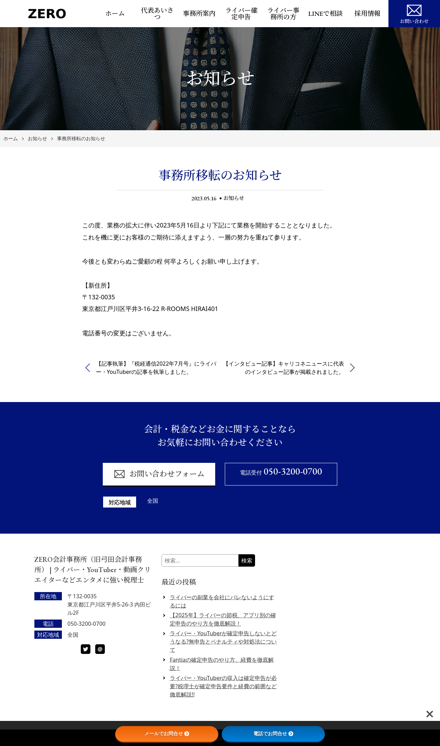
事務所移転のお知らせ (81, 139)
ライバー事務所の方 (283, 13)
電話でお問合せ (273, 734)
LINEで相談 (325, 13)
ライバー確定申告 (241, 13)
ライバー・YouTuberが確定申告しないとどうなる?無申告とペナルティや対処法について (223, 642)
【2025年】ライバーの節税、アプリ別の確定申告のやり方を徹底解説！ (223, 619)
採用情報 (367, 13)
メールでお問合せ (166, 734)
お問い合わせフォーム (159, 474)
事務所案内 (199, 13)
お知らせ (37, 139)
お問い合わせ (414, 13)
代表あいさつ (157, 13)
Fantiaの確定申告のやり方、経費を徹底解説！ (222, 664)
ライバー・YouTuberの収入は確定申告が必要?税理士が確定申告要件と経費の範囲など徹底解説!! (223, 686)
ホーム (115, 13)
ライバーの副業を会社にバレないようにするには (222, 601)
